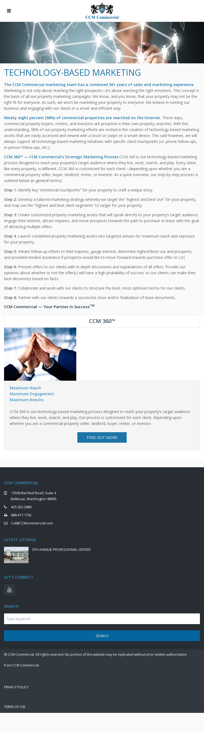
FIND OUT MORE (102, 437)
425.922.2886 (21, 506)
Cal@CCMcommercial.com (32, 523)
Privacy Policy (16, 687)
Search (102, 635)
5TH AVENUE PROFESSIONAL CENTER (61, 549)
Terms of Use (14, 706)
